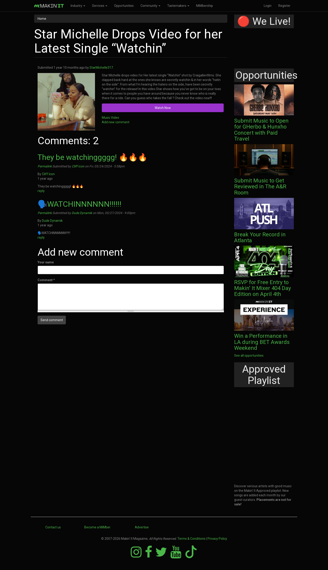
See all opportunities (249, 355)
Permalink (45, 166)
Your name (46, 262)
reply (41, 191)
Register (284, 6)
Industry (78, 6)
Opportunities (124, 6)
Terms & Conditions (191, 538)
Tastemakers (178, 6)
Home (42, 18)
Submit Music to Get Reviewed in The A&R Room (260, 186)
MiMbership (204, 6)
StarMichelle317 (101, 67)
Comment (46, 280)
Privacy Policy (217, 538)
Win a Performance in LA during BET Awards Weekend (262, 342)
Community (150, 6)
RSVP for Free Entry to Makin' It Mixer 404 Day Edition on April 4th (262, 288)
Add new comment (115, 122)
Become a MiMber (97, 527)
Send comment (52, 320)
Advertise (142, 527)
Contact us (53, 527)
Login (268, 6)
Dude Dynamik (82, 213)
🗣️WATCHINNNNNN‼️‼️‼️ (79, 204)
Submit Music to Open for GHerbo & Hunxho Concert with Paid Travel (261, 130)
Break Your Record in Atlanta (260, 237)
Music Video (110, 117)
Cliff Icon (78, 166)
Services (99, 6)
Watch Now (163, 108)
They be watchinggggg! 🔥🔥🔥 (92, 157)
